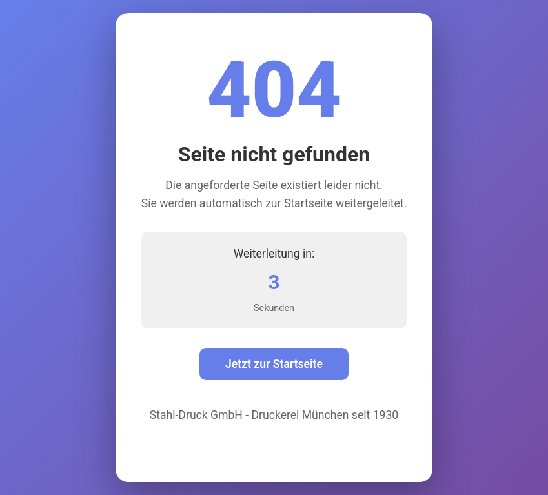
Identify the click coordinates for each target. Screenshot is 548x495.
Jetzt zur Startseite (274, 364)
